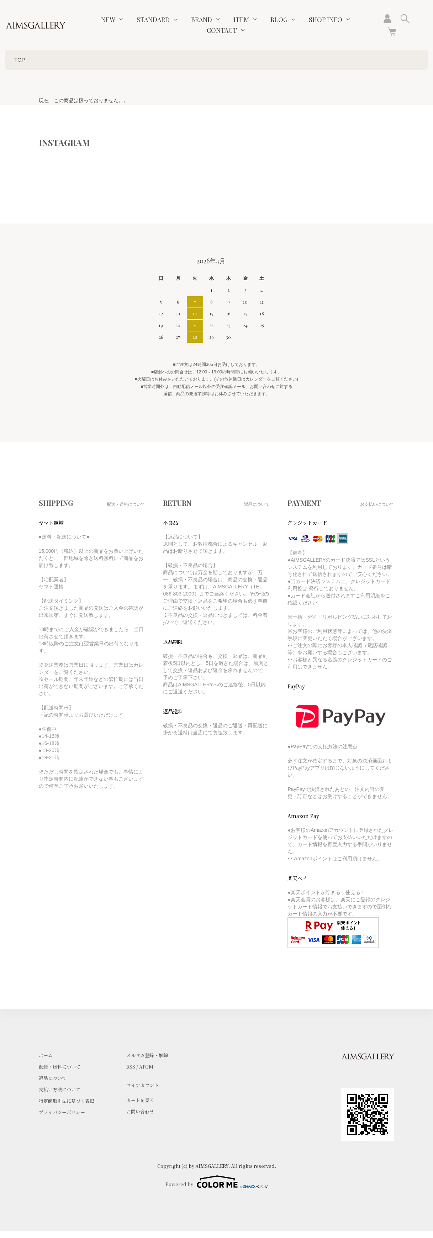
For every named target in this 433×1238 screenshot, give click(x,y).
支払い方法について (59, 1089)
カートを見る (140, 1100)
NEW (108, 19)
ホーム (46, 1055)
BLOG (278, 19)
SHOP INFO (325, 19)
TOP (19, 60)
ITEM (241, 19)
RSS (130, 1066)
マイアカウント (142, 1085)
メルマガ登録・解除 (147, 1055)
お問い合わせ (140, 1111)
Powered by (216, 1181)
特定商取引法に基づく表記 (66, 1100)
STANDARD (153, 19)
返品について (53, 1078)
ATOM (146, 1066)
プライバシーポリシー (62, 1112)
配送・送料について (59, 1066)
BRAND (201, 19)
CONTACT (222, 30)
